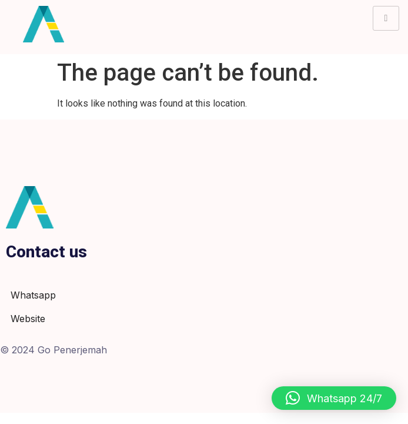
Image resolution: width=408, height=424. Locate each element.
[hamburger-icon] (386, 18)
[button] (334, 398)
